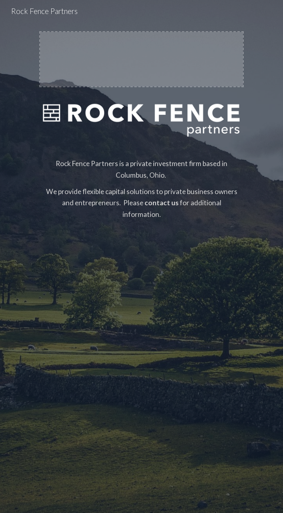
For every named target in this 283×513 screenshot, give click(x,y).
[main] (141, 320)
